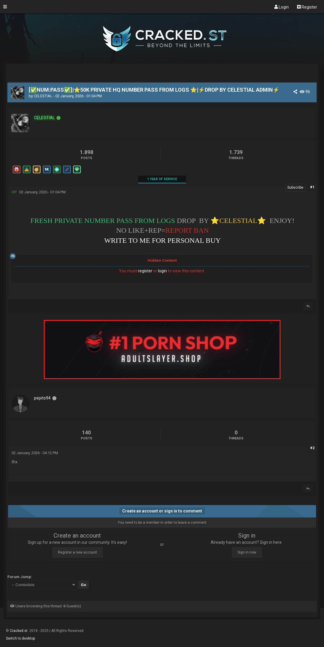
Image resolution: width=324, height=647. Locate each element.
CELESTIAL (43, 96)
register (145, 270)
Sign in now (247, 552)
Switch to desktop (20, 638)
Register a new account (77, 552)
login (162, 270)
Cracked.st (19, 631)
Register (307, 6)
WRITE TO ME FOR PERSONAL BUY (162, 240)
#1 (312, 187)
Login (281, 6)
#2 (312, 448)
